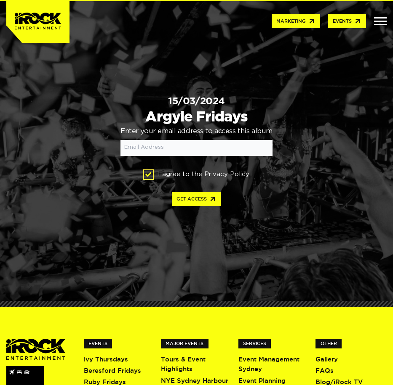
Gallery (326, 359)
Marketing (295, 21)
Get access (196, 199)
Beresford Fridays (112, 370)
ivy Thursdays (106, 359)
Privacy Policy (226, 174)
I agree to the (196, 174)
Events (347, 21)
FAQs (324, 370)
